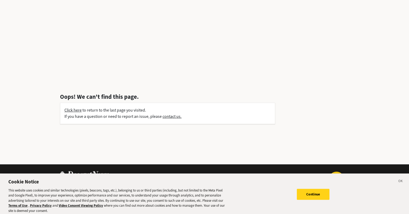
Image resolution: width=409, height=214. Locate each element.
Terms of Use (18, 207)
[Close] (400, 183)
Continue (313, 195)
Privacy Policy (41, 207)
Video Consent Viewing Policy (81, 207)
